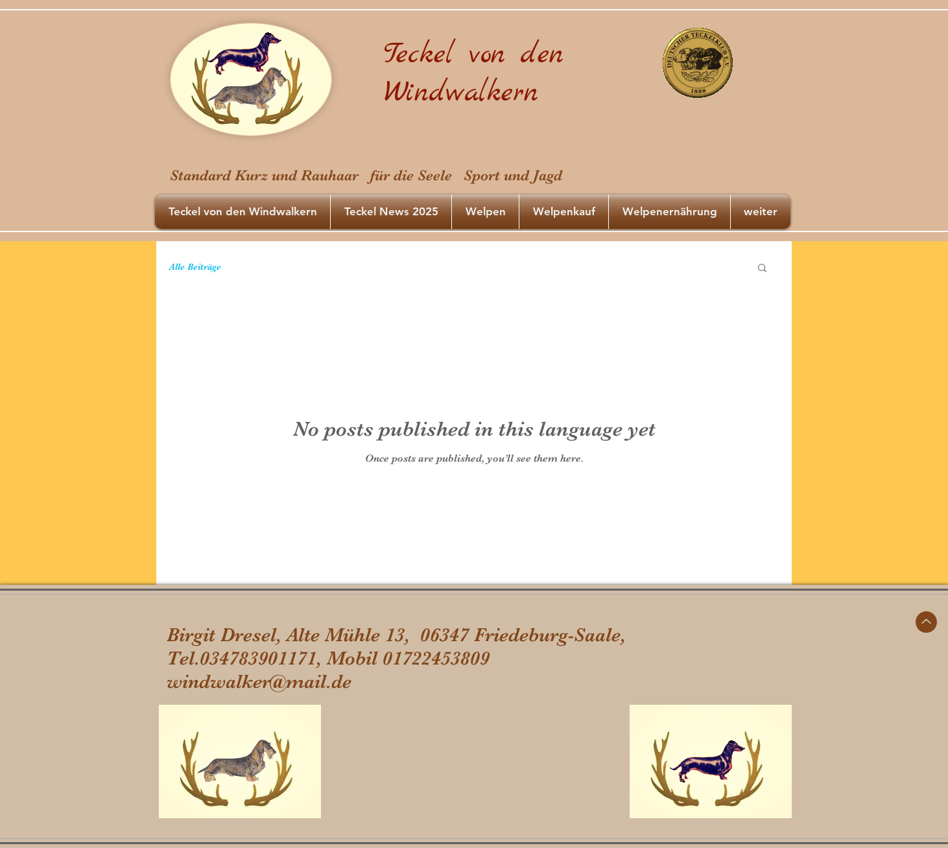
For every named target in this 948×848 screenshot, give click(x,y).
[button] (762, 269)
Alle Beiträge (195, 266)
